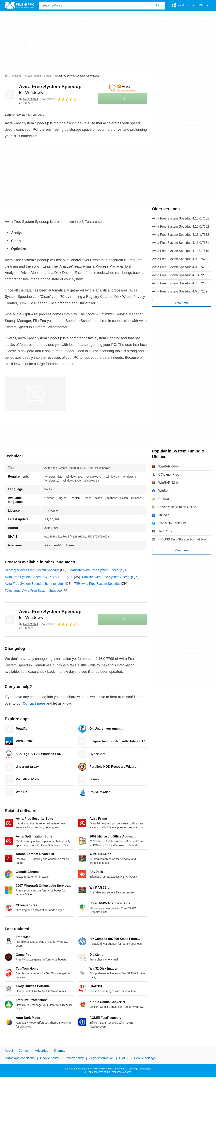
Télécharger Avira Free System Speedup (33, 590)
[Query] (102, 5)
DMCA (124, 1058)
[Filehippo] (19, 5)
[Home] (6, 76)
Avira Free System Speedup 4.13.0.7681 (180, 218)
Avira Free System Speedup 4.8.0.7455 (179, 267)
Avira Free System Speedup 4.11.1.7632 (180, 234)
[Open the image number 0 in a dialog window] (35, 394)
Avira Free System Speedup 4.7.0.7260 (179, 283)
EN (204, 5)
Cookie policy (49, 1058)
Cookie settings (145, 1058)
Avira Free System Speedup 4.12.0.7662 (180, 226)
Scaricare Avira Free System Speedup (95, 570)
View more (182, 302)
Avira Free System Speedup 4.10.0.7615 (180, 251)
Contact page (34, 703)
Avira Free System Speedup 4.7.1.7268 (179, 275)
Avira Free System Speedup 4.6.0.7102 (179, 291)
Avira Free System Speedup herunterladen (35, 583)
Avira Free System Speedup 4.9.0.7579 (179, 259)
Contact (24, 1050)
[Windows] (16, 76)
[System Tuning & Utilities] (38, 76)
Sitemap (59, 1050)
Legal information (101, 1058)
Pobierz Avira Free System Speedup (107, 577)
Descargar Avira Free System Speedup (32, 570)
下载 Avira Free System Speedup (97, 583)
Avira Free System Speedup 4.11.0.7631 (180, 242)
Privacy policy (74, 1058)
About (9, 1050)
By (28, 99)
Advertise (41, 1050)
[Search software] (158, 5)
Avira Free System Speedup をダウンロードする (39, 577)
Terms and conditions (20, 1058)
